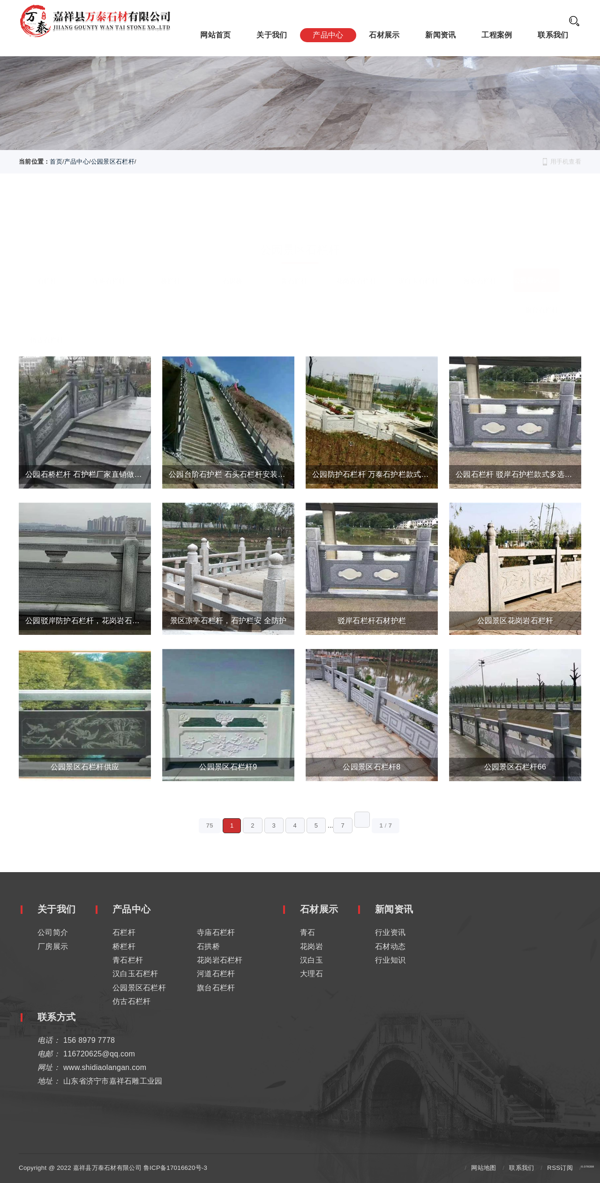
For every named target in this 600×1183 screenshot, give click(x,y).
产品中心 (328, 34)
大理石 (311, 973)
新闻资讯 (440, 34)
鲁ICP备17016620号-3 (175, 1166)
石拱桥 (233, 266)
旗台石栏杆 (541, 295)
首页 (56, 161)
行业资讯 (390, 931)
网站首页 (215, 34)
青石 (307, 931)
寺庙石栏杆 (108, 266)
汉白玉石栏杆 (418, 266)
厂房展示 (53, 945)
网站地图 (483, 1166)
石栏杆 (47, 266)
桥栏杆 (171, 266)
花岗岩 (311, 945)
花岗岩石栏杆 (356, 266)
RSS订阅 (560, 1166)
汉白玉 (311, 959)
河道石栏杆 (479, 266)
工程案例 (496, 34)
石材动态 (390, 945)
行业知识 (390, 959)
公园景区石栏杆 (113, 161)
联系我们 (553, 34)
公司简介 (53, 931)
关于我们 (271, 34)
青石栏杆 (294, 266)
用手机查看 (565, 161)
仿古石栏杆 (46, 325)
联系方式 (56, 1016)
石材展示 (384, 34)
